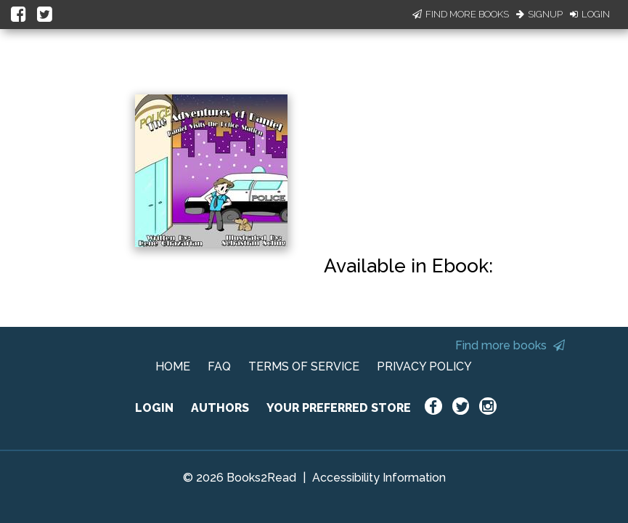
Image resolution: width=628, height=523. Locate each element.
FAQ (219, 366)
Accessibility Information (379, 478)
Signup (539, 14)
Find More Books (460, 14)
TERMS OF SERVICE (303, 366)
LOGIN (154, 408)
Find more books (510, 345)
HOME (172, 366)
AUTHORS (220, 408)
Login (590, 14)
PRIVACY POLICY (424, 366)
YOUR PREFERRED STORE (338, 408)
